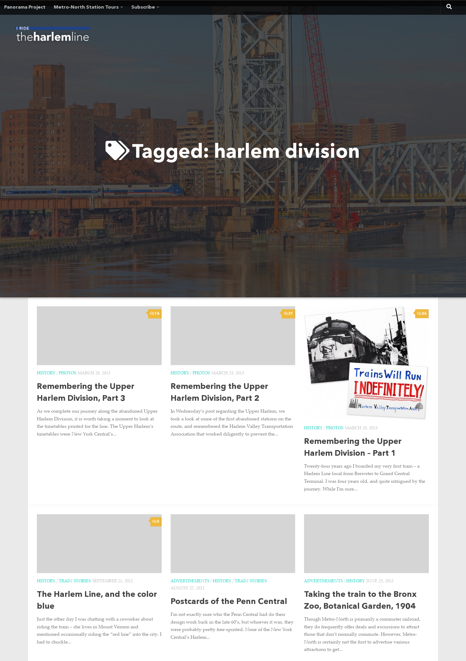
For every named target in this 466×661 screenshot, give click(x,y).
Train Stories (75, 581)
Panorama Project (24, 7)
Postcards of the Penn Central (229, 602)
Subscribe (143, 7)
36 (421, 313)
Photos (67, 373)
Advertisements (190, 581)
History (46, 373)
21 (288, 313)
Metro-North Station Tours (86, 7)
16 (154, 313)
